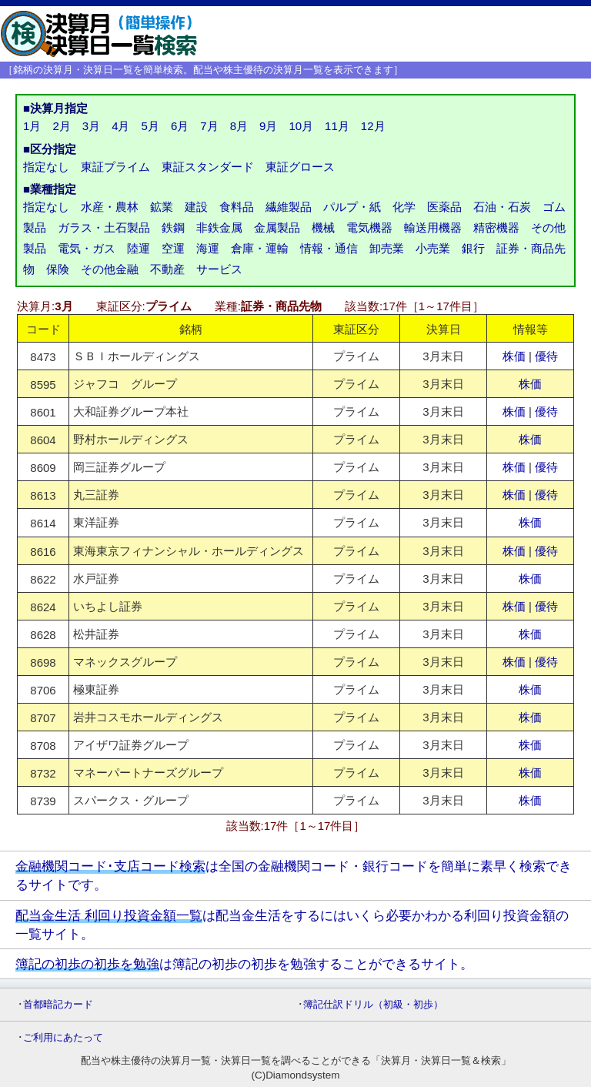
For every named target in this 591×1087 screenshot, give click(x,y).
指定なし (46, 166)
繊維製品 (288, 206)
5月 (150, 125)
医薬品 (444, 206)
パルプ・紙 (352, 206)
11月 (337, 125)
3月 (91, 125)
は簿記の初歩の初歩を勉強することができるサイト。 (244, 964)
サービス (219, 269)
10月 (301, 125)
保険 (57, 269)
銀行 (473, 248)
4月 (120, 125)
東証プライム (115, 166)
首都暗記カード (58, 1004)
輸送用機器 (433, 227)
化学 (404, 206)
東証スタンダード (208, 166)
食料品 (236, 206)
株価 (514, 356)
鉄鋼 (173, 227)
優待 (546, 356)
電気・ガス (86, 248)
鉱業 (161, 206)
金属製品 (277, 227)
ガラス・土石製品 (104, 227)
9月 (268, 125)
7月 (209, 125)
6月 (180, 125)
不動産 (167, 269)
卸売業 (386, 248)
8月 (239, 125)
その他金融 (110, 269)
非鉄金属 (219, 227)
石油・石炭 (502, 206)
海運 (207, 248)
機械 (323, 227)
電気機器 (369, 227)
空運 (173, 248)
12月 (373, 125)
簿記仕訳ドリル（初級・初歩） (373, 1004)
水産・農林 (110, 206)
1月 (32, 125)
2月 (61, 125)
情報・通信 (329, 248)
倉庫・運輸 (260, 248)
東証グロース (300, 166)
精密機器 (496, 227)
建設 (196, 206)
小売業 (433, 248)
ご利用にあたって (63, 1037)
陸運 (138, 248)
